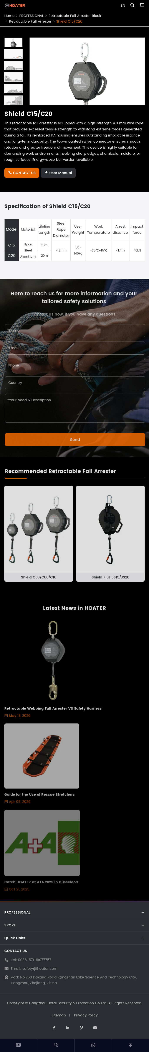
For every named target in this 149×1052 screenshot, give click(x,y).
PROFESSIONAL (31, 16)
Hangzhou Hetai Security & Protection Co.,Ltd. (68, 1003)
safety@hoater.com (39, 968)
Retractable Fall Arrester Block (74, 16)
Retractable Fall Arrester (30, 21)
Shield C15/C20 (69, 21)
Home (9, 16)
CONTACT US (22, 173)
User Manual (58, 173)
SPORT (10, 925)
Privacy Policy (86, 1015)
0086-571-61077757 (34, 960)
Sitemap (58, 1015)
